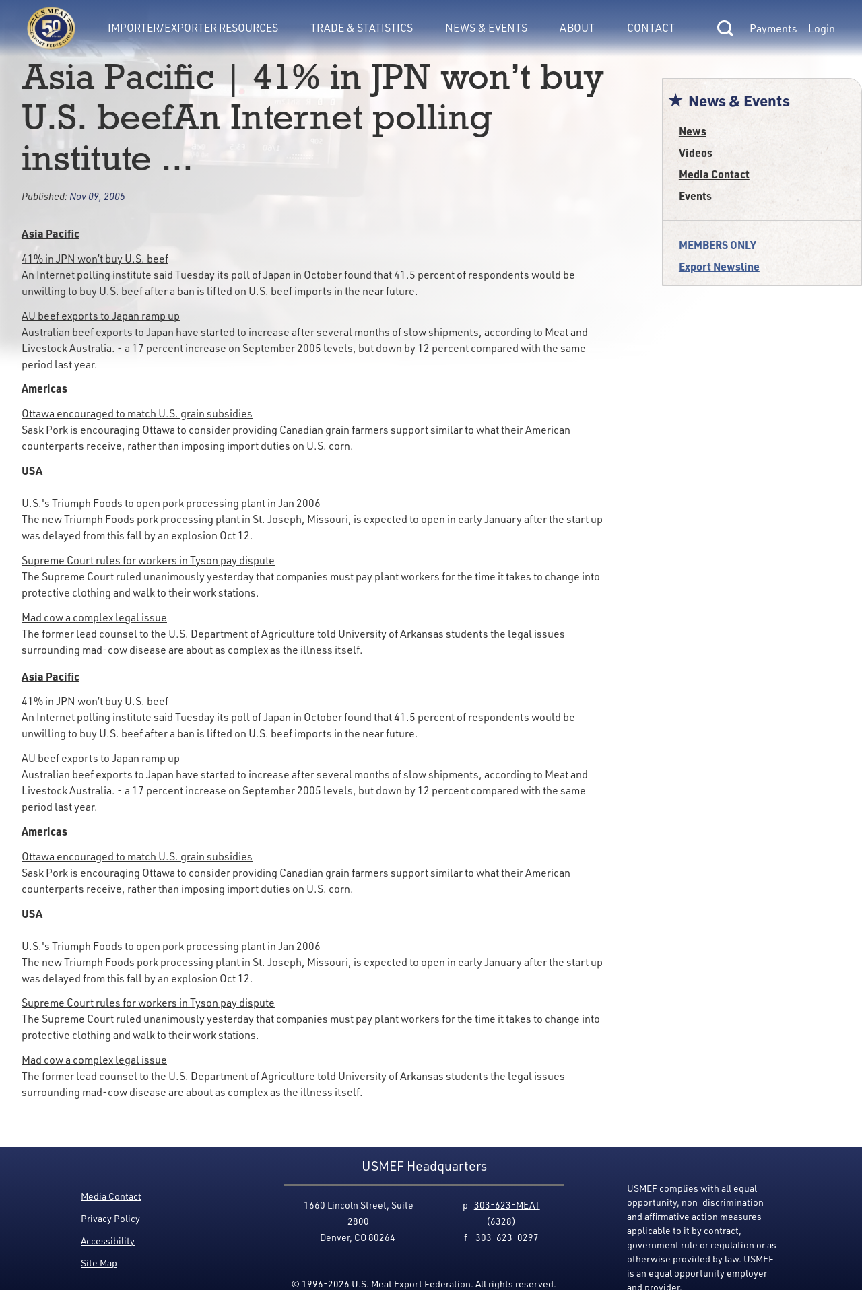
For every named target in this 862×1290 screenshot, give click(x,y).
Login (821, 28)
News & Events (486, 27)
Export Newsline (719, 266)
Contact (651, 27)
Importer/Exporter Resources (193, 27)
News (692, 131)
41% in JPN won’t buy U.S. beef (95, 258)
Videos (695, 152)
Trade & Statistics (361, 27)
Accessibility (108, 1240)
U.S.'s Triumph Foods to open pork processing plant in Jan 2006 (171, 503)
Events (695, 196)
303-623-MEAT (507, 1204)
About (577, 27)
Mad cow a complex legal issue (94, 617)
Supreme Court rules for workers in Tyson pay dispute (148, 560)
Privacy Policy (110, 1218)
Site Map (99, 1262)
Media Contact (714, 174)
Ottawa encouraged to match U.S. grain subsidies (137, 413)
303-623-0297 (507, 1237)
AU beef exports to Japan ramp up (101, 315)
